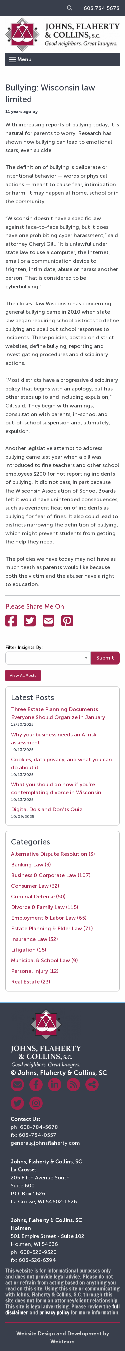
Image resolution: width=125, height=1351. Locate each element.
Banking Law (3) (31, 864)
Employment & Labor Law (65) (49, 918)
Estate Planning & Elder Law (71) (52, 928)
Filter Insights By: (24, 647)
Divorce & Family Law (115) (44, 907)
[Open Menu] (12, 59)
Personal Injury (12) (35, 971)
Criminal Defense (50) (38, 896)
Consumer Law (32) (35, 886)
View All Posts (23, 675)
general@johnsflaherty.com (45, 1143)
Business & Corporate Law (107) (51, 875)
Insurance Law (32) (34, 939)
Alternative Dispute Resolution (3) (53, 854)
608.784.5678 (102, 8)
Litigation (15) (28, 950)
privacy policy (54, 1312)
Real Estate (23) (30, 981)
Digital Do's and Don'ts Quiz (46, 809)
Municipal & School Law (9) (44, 960)
